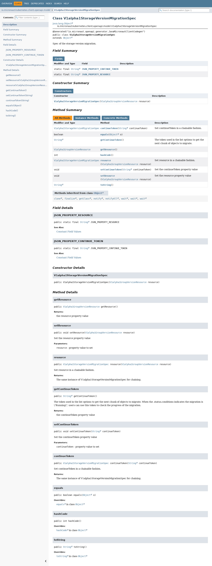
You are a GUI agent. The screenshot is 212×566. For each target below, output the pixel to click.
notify (97, 198)
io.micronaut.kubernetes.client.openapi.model (25, 10)
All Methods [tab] (62, 118)
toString (105, 185)
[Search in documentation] (184, 10)
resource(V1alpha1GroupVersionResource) (27, 85)
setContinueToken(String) (19, 95)
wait (123, 198)
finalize (70, 198)
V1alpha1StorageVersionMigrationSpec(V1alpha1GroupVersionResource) (27, 65)
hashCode (105, 155)
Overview (7, 3)
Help (66, 3)
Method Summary (12, 40)
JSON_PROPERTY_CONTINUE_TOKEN (25, 55)
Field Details (9, 45)
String (75, 69)
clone (57, 198)
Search (58, 3)
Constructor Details (13, 60)
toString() (11, 115)
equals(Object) (13, 105)
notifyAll (111, 198)
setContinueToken (110, 169)
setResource (107, 175)
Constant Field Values (68, 231)
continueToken (108, 128)
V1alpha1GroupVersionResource (119, 101)
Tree (26, 3)
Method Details (11, 70)
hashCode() (12, 110)
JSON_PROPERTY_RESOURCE (21, 50)
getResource (107, 149)
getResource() (13, 75)
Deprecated (37, 3)
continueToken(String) (17, 100)
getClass (84, 198)
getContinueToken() (16, 90)
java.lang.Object (62, 23)
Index (49, 3)
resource (105, 160)
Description (10, 24)
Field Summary (11, 29)
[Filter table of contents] (30, 18)
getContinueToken (110, 140)
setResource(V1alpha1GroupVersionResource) (27, 80)
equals (104, 134)
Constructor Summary (14, 34)
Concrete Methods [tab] (115, 118)
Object (67, 38)
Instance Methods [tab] (86, 118)
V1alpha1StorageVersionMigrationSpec (77, 10)
